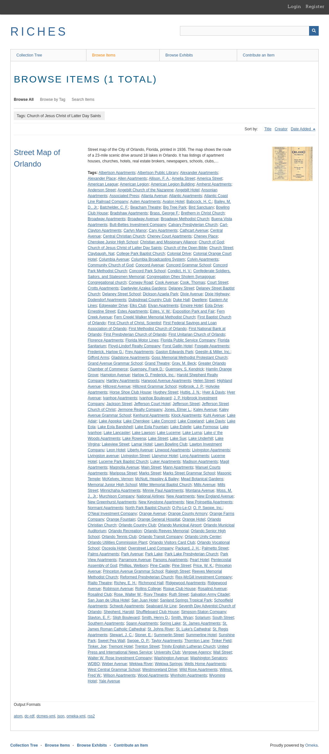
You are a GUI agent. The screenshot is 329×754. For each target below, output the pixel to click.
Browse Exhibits (179, 55)
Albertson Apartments (117, 172)
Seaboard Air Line (161, 606)
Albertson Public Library (158, 172)
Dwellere (199, 300)
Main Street (151, 467)
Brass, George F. (164, 213)
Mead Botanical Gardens (202, 479)
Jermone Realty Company (140, 409)
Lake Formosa (205, 427)
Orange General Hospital (159, 519)
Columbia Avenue (114, 259)
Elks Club (138, 305)
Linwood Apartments (172, 450)
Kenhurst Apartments (151, 415)
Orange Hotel (193, 519)
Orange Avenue (152, 513)
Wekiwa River (141, 664)
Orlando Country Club (137, 525)
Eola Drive (214, 305)
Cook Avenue (166, 282)
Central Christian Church (124, 236)
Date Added (301, 129)
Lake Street (158, 438)
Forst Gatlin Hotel (177, 346)
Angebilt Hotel (187, 190)
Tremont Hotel (121, 646)
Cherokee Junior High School (113, 242)
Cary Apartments (163, 230)
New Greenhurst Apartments (112, 502)
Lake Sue (178, 438)
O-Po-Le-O (181, 508)
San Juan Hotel (144, 600)
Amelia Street (183, 178)
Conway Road (141, 282)
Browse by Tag (53, 99)
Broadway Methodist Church (185, 219)
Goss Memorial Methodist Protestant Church (189, 357)
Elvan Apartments (163, 305)
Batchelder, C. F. (114, 207)
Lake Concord (164, 421)
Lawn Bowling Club (171, 444)
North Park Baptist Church (147, 508)
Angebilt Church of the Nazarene (145, 190)
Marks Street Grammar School (189, 473)
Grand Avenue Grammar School (115, 363)
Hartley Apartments (122, 380)
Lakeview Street (115, 444)
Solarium (202, 617)
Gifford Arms (98, 357)
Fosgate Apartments (212, 346)
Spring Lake (170, 623)
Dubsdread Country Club (150, 300)
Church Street (221, 248)
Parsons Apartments (170, 560)
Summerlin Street (169, 635)
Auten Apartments (145, 201)
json (60, 716)
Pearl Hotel (199, 560)
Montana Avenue (199, 490)
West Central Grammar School (114, 669)
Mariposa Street (123, 473)
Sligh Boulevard (125, 617)
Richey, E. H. (125, 583)
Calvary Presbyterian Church (193, 224)
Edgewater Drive (113, 305)
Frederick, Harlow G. (105, 352)
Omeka (311, 745)
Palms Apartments (103, 554)
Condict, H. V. (179, 271)
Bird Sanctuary (201, 207)
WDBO (94, 664)
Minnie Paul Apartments (163, 490)
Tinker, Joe (97, 646)
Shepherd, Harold (118, 612)
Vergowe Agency (196, 652)
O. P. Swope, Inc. (208, 508)
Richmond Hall (151, 583)
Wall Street (222, 652)
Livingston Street (135, 456)
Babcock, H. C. (199, 201)
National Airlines (150, 496)
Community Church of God (110, 265)
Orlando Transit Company (161, 536)
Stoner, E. (143, 635)
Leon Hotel (116, 450)
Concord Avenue (150, 265)
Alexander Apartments (199, 172)
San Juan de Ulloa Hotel (108, 600)
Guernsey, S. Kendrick (184, 369)
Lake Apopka (110, 421)
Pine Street (181, 565)
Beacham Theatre (145, 207)
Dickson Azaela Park (160, 294)
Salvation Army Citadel (210, 594)
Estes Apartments (133, 311)
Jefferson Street (186, 404)
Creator (281, 129)
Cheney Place (206, 236)
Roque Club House (179, 588)
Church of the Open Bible (185, 248)
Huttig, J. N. (190, 392)
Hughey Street (165, 392)
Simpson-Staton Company (203, 612)
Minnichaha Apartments (120, 490)
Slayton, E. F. (99, 617)
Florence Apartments (105, 340)
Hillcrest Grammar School (155, 386)
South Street (223, 617)
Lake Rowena (134, 438)
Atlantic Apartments (185, 196)
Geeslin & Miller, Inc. (212, 352)
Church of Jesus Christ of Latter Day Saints (125, 248)
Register (315, 6)
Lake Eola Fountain (151, 427)
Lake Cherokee (136, 421)
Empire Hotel (192, 305)
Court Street (217, 282)
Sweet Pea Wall (111, 640)
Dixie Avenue (191, 294)
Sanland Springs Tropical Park (186, 600)
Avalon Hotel (173, 201)
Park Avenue (132, 554)
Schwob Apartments (127, 606)
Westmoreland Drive (159, 669)
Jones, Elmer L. (177, 409)
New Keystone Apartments (161, 502)
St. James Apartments (201, 623)
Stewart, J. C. (121, 635)
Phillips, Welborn (133, 565)
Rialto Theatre (100, 583)
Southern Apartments (106, 623)
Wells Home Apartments (205, 664)
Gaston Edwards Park (174, 352)
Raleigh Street (177, 571)
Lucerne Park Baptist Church (123, 461)
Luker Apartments (165, 461)
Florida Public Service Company (188, 340)
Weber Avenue (114, 664)
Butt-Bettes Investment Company (138, 224)
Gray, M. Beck (184, 363)
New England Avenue (215, 496)
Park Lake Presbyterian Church (191, 554)
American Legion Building (172, 184)
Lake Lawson (143, 432)
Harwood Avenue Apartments (166, 380)
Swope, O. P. (138, 640)
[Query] (249, 31)
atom (18, 716)
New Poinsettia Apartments (209, 502)
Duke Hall (181, 300)
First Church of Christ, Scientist (134, 323)
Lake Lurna (192, 432)
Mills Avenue (204, 484)
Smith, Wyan (182, 617)
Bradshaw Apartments (128, 213)
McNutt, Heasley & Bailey (157, 479)
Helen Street (204, 380)
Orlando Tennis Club (119, 536)
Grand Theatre (157, 363)
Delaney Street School (121, 294)
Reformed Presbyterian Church (146, 577)
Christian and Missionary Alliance (168, 242)
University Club (167, 652)
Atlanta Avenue (154, 196)
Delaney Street (181, 288)
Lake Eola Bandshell (115, 427)
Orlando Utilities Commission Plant (117, 542)
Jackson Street (119, 404)
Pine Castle (160, 565)
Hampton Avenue (115, 375)
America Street (209, 178)
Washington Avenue (171, 658)
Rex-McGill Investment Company (203, 577)
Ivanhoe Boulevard (155, 398)
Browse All (24, 99)
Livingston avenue (103, 456)
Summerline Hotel (201, 635)
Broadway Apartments (106, 219)
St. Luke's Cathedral (193, 629)
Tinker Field (221, 640)
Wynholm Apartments (188, 675)
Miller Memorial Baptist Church (165, 484)
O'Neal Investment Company (112, 513)
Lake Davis (215, 421)
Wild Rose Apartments (198, 669)
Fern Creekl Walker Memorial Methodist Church (154, 317)
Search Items (83, 99)
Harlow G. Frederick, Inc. (153, 375)
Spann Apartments (142, 623)
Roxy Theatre (155, 594)
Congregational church (107, 282)
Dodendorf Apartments (107, 300)
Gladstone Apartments (130, 357)
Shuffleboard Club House (157, 612)
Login (294, 6)
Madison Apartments (200, 461)
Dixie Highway (217, 294)
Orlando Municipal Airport (179, 525)
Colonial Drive (179, 253)
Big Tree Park (175, 207)
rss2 (91, 716)
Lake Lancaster (116, 432)
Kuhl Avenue (214, 415)
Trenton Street (147, 646)
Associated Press (124, 196)
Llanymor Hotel (165, 456)
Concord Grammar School (188, 265)
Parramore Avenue (135, 560)
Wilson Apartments (119, 675)
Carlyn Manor (135, 230)
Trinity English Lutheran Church (188, 646)
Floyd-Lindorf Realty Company (134, 346)
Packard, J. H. (187, 548)
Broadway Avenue (143, 219)
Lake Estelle (180, 427)
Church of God (211, 242)
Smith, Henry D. (155, 617)
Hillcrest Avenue (116, 386)
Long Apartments (194, 456)
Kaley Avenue (205, 409)
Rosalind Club (100, 594)
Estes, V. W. (160, 311)
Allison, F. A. (159, 178)
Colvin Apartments (202, 259)
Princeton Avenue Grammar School (133, 571)
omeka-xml (76, 716)
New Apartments (180, 496)
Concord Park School (147, 271)
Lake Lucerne (169, 432)
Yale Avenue (109, 681)
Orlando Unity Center (203, 536)
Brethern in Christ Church (202, 213)
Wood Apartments (153, 675)
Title (267, 129)
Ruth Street (179, 594)
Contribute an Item (259, 55)
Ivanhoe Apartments (120, 398)
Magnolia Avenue (124, 467)
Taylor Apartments (166, 640)
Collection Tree (29, 55)
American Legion (134, 184)
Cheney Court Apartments (169, 236)
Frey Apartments (139, 352)
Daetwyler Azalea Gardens (143, 288)
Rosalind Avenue (212, 588)
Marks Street (150, 473)
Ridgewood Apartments (185, 583)
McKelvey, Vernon (117, 479)
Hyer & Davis (213, 392)
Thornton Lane (196, 640)
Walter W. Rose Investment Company (120, 658)
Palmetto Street (215, 548)
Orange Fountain (120, 519)
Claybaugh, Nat (101, 253)
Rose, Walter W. (127, 594)
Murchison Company (116, 496)
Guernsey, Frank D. (146, 369)
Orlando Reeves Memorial (166, 531)
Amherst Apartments (213, 184)
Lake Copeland (191, 421)
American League (103, 184)
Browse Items (104, 55)
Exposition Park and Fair (194, 311)
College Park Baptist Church (140, 253)
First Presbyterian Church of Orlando (134, 334)
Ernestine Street (101, 311)
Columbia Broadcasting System (158, 259)
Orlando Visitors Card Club (172, 542)
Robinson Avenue (118, 588)
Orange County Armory (188, 513)
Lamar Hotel (141, 444)
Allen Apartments (132, 178)
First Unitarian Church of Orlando (196, 334)
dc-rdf (29, 716)
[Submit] (314, 31)
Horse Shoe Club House (130, 392)
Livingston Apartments (211, 450)
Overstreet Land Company (150, 548)
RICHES (39, 31)
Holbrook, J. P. (191, 386)
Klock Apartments (186, 415)
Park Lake (154, 554)
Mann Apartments (178, 467)
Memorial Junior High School (112, 484)
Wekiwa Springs (168, 664)
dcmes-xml (46, 716)
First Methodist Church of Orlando (157, 328)
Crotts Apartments (103, 288)
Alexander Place (102, 178)
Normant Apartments (105, 508)
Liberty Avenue (140, 450)
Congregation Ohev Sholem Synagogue (181, 276)
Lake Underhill (200, 438)
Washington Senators (208, 658)
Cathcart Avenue (194, 230)
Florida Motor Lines (141, 340)
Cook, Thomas (192, 282)
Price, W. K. (203, 565)
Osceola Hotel (114, 548)
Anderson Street (102, 190)
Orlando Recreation (125, 531)
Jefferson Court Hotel (152, 404)
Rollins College (148, 588)
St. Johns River (160, 629)
